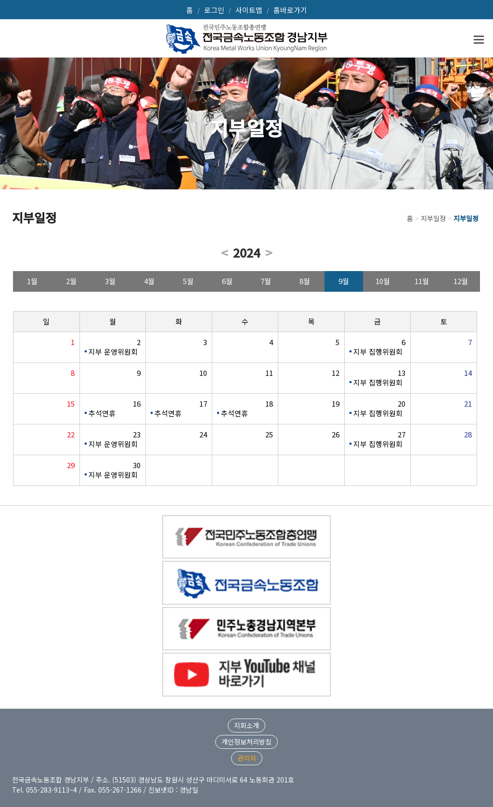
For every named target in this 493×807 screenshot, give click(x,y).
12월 (461, 281)
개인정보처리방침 (246, 741)
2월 (71, 281)
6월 (227, 281)
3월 (110, 281)
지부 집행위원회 (377, 352)
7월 (265, 281)
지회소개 (246, 725)
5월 (188, 281)
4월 (149, 281)
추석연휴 (102, 413)
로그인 (214, 10)
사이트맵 (248, 10)
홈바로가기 (290, 10)
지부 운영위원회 (113, 352)
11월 (422, 281)
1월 (32, 281)
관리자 (246, 758)
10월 (383, 281)
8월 (304, 281)
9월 (343, 281)
